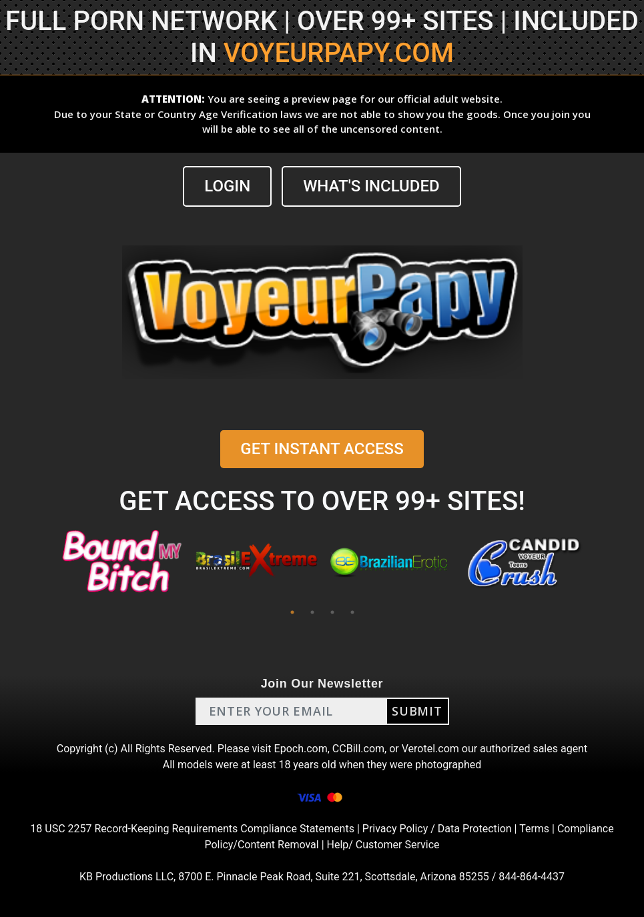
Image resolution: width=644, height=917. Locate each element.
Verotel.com (430, 748)
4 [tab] (352, 612)
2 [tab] (312, 612)
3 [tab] (332, 612)
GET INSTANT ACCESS (321, 448)
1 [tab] (292, 612)
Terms (534, 828)
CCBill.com (358, 748)
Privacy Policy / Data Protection (437, 828)
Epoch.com (301, 748)
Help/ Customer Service (383, 844)
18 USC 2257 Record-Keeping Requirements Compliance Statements (192, 828)
